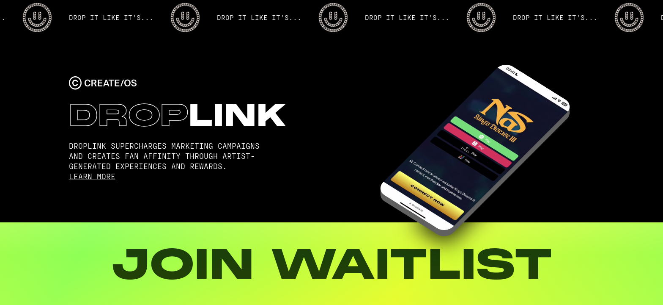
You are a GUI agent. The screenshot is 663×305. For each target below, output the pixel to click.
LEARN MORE (92, 176)
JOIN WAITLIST (331, 263)
